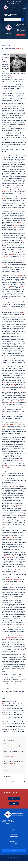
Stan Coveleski (14, 555)
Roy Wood (4, 191)
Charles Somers (6, 154)
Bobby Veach (11, 385)
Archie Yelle (13, 384)
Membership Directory (14, 3)
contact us (12, 763)
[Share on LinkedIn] (14, 782)
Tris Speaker (20, 275)
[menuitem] (10, 1)
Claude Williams (20, 460)
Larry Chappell (5, 256)
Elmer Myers (11, 402)
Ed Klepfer (11, 254)
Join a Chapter (18, 1)
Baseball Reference (8, 756)
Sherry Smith (19, 579)
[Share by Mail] (24, 782)
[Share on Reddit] (19, 782)
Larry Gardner (21, 400)
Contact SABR (14, 843)
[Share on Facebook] (4, 782)
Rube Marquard (10, 579)
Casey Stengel (5, 106)
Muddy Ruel (9, 637)
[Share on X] (9, 782)
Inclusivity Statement (14, 841)
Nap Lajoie (14, 225)
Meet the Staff (14, 834)
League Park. (21, 222)
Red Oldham (8, 465)
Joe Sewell (16, 569)
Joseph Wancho (19, 48)
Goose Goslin (7, 639)
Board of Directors (14, 836)
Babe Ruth (14, 486)
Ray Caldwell (7, 557)
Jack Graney (10, 424)
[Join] (14, 803)
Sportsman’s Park (6, 195)
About (14, 829)
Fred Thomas (9, 287)
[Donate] (14, 798)
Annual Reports (14, 839)
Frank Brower (5, 633)
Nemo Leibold (15, 637)
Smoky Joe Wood (18, 424)
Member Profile (10, 1)
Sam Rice (22, 637)
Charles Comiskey (9, 537)
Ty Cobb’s (4, 382)
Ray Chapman (15, 505)
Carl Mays (15, 512)
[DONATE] (14, 850)
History (14, 831)
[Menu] (24, 7)
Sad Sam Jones (20, 286)
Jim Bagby (4, 554)
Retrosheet (6, 758)
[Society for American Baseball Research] (11, 7)
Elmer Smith (5, 426)
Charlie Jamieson (6, 400)
